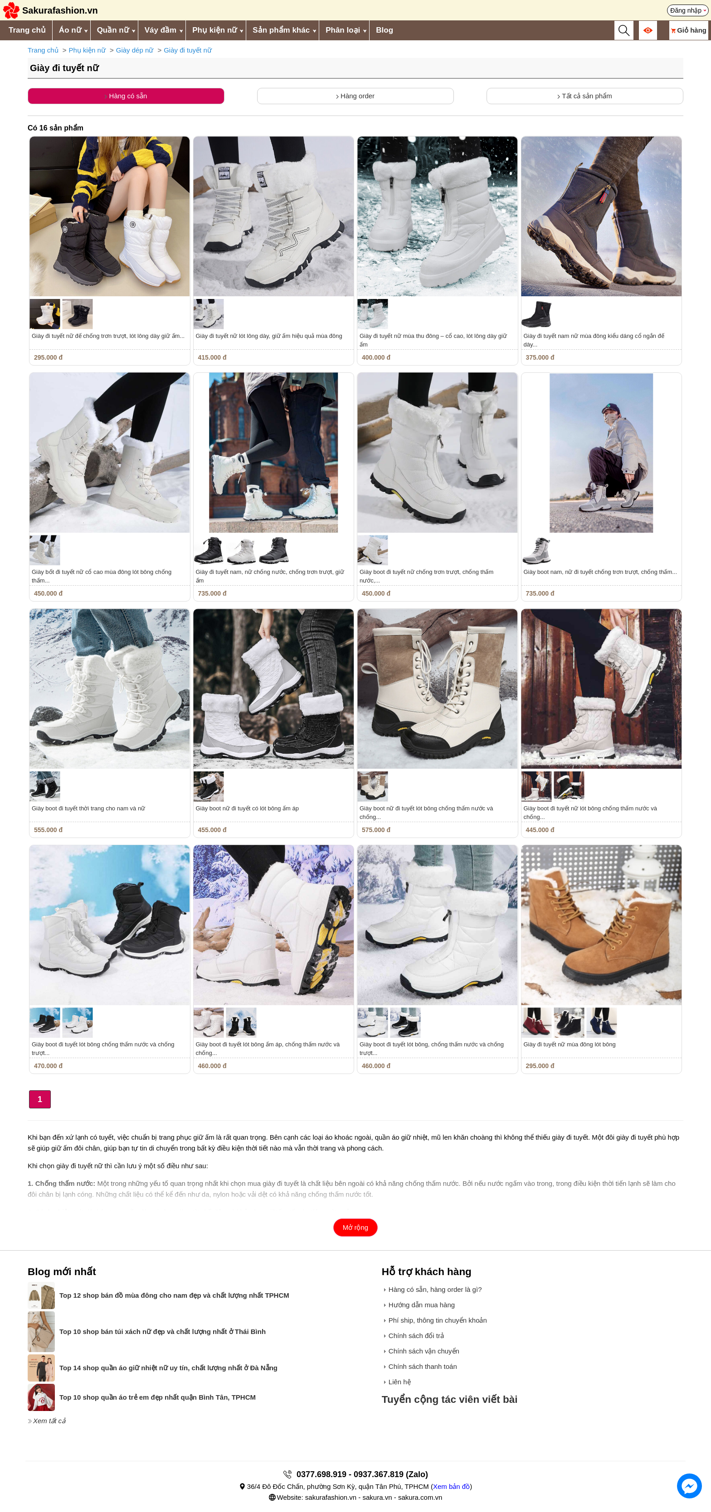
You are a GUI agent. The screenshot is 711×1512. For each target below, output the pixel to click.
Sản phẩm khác (281, 30)
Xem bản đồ (451, 1486)
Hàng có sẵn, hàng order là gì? (435, 1289)
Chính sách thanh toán (423, 1366)
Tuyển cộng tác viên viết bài (450, 1399)
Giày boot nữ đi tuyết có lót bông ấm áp (247, 808)
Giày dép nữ (135, 50)
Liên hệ (400, 1382)
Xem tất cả (49, 1421)
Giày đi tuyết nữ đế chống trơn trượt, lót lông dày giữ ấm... (108, 335)
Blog (384, 30)
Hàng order (355, 96)
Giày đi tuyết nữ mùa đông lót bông (570, 1044)
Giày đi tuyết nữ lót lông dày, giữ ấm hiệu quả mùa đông (269, 335)
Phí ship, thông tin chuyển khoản (438, 1320)
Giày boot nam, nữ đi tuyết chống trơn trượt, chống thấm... (600, 571)
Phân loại (343, 30)
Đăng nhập (685, 10)
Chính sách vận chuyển (424, 1351)
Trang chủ (27, 30)
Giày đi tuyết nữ (188, 50)
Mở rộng (355, 1227)
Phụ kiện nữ (214, 30)
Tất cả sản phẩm (585, 96)
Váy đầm (160, 30)
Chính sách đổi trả (416, 1335)
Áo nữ (70, 30)
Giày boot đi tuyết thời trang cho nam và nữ (88, 808)
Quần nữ (113, 30)
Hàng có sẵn (126, 96)
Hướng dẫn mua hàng (422, 1305)
